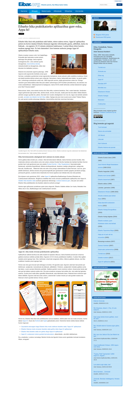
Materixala (46, 11)
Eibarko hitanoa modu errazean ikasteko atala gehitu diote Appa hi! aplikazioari (46, 329)
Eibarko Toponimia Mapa (106, 230)
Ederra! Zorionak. (99, 301)
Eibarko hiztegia (103, 95)
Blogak (35, 11)
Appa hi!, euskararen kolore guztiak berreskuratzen (37, 334)
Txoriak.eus (101, 67)
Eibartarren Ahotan (104, 91)
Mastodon (101, 100)
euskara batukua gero (63, 180)
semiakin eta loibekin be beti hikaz (35, 97)
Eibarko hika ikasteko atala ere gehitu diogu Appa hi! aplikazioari (41, 331)
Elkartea (68, 11)
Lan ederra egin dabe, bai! (102, 364)
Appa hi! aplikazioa (104, 261)
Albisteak (58, 11)
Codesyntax (102, 104)
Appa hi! (47, 176)
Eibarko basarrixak (104, 179)
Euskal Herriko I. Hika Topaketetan (58, 164)
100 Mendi (101, 135)
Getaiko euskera (103, 257)
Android (37, 321)
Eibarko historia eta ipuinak (106, 147)
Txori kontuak (102, 127)
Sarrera (24, 11)
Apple (45, 321)
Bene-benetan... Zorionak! (102, 372)
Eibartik (96, 18)
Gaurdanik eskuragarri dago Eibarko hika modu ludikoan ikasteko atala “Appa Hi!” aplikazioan (51, 326)
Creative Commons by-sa (108, 112)
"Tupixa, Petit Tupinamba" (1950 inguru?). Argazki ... (104, 354)
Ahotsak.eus (102, 71)
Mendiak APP (102, 83)
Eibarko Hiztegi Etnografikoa (107, 209)
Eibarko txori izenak (104, 175)
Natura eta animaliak (104, 131)
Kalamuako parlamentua (106, 249)
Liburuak (100, 139)
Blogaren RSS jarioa (102, 35)
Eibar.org (101, 75)
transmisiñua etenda (33, 64)
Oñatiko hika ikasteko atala (27, 180)
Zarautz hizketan (103, 245)
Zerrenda (79, 11)
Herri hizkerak (102, 143)
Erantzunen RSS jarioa (103, 37)
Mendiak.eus (102, 87)
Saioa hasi (118, 1)
